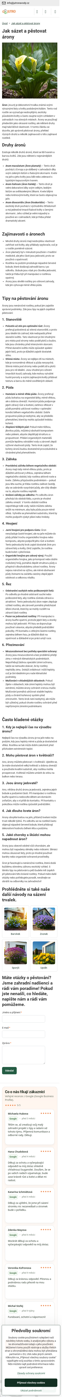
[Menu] (55, 11)
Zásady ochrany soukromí (31, 1373)
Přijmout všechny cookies (31, 1382)
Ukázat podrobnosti (31, 1390)
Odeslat (9, 1070)
